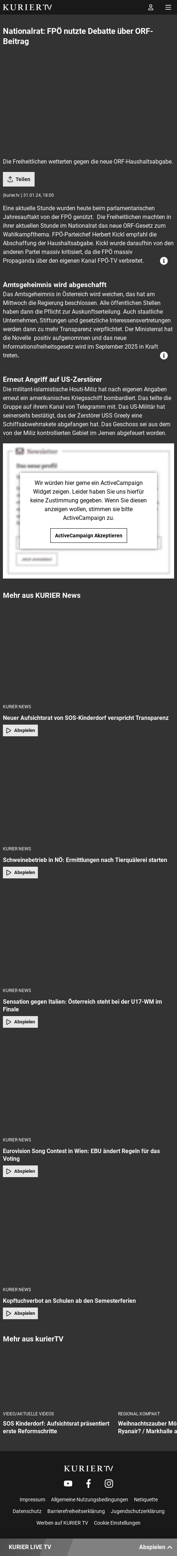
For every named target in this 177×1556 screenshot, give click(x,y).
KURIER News (17, 706)
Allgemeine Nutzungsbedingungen (89, 1499)
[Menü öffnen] (168, 7)
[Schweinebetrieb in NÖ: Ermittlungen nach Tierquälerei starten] (88, 793)
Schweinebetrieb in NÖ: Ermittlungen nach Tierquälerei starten (85, 860)
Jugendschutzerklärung (138, 1511)
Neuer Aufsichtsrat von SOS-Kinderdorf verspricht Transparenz (86, 717)
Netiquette (146, 1499)
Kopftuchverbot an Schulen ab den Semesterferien (69, 1300)
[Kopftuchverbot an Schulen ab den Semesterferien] (88, 1234)
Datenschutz (27, 1511)
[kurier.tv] (88, 1468)
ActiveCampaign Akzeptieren (88, 535)
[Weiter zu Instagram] (109, 1483)
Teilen (18, 179)
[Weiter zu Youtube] (68, 1483)
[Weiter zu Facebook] (88, 1483)
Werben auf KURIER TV (62, 1523)
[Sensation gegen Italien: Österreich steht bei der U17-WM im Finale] (88, 935)
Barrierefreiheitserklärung (76, 1511)
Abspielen (20, 730)
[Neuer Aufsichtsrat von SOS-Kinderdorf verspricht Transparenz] (88, 651)
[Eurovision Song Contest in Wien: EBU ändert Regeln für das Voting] (88, 1084)
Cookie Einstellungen (117, 1523)
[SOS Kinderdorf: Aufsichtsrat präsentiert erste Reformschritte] (57, 1377)
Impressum (32, 1499)
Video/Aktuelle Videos (28, 1413)
